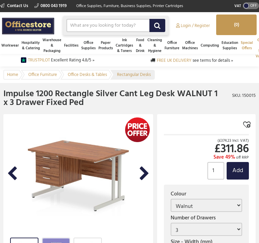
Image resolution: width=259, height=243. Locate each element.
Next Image (144, 174)
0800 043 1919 (50, 5)
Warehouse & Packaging (51, 45)
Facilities (71, 46)
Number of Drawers (193, 218)
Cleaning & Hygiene (154, 45)
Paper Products (105, 45)
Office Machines (190, 45)
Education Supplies (230, 45)
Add (237, 171)
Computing (210, 46)
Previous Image (12, 174)
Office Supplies (88, 45)
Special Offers (247, 45)
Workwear (10, 46)
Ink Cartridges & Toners (124, 45)
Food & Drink (140, 45)
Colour (178, 194)
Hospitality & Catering (31, 45)
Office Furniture (172, 45)
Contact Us (14, 5)
